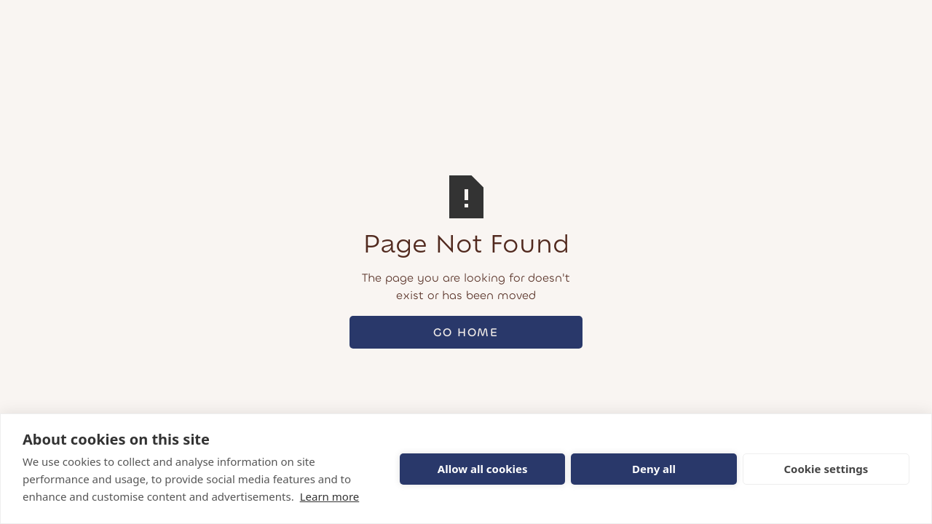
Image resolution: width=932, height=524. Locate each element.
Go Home (465, 332)
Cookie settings (825, 468)
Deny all (654, 468)
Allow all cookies (483, 468)
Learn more (330, 496)
